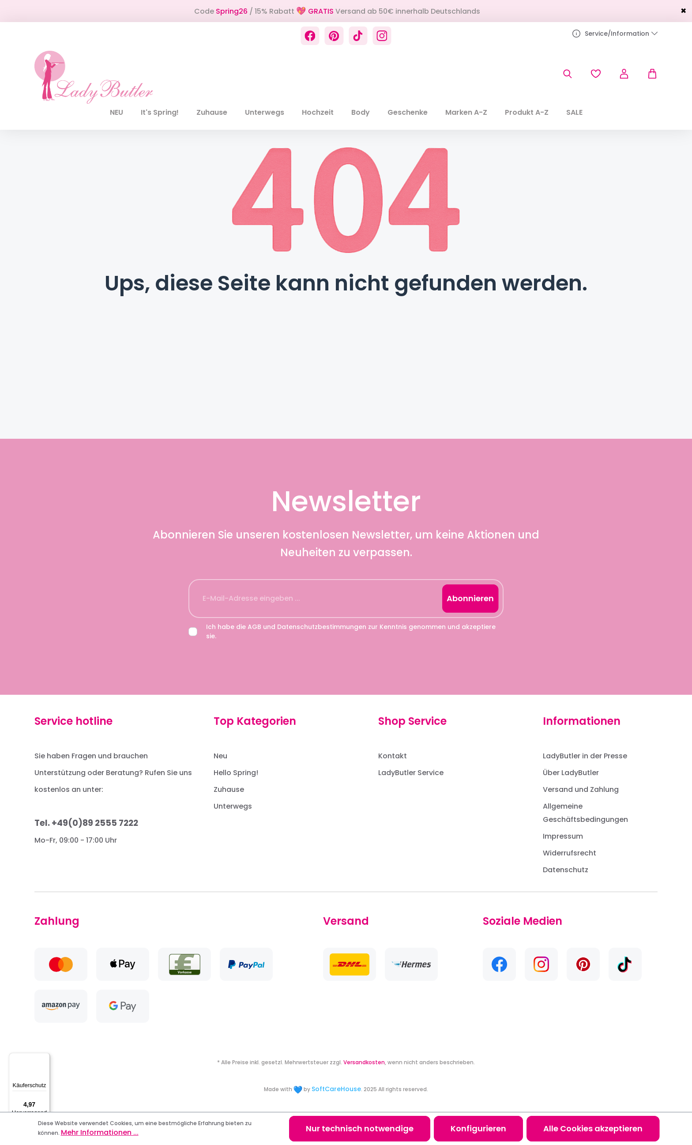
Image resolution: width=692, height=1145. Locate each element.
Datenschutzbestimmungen (321, 626)
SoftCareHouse (336, 1089)
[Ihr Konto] (624, 73)
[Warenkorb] (648, 73)
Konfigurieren (478, 1128)
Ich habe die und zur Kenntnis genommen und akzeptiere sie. (351, 631)
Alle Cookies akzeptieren (593, 1128)
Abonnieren (470, 598)
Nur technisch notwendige (360, 1128)
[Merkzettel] (596, 73)
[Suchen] (567, 73)
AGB (254, 626)
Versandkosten (364, 1062)
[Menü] (44, 1058)
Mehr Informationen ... (100, 1132)
